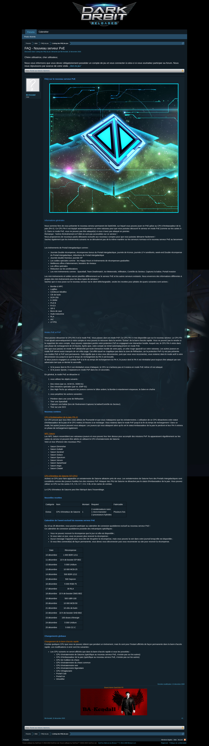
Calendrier (44, 32)
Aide (175, 740)
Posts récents (30, 37)
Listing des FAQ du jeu (43, 51)
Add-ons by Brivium (117, 743)
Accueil (180, 740)
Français (26, 740)
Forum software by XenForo (41, 743)
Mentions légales (166, 740)
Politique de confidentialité (177, 743)
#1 (182, 718)
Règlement (164, 743)
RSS (185, 740)
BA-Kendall (64, 51)
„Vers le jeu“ (75, 66)
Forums (31, 32)
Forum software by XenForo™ (78, 743)
